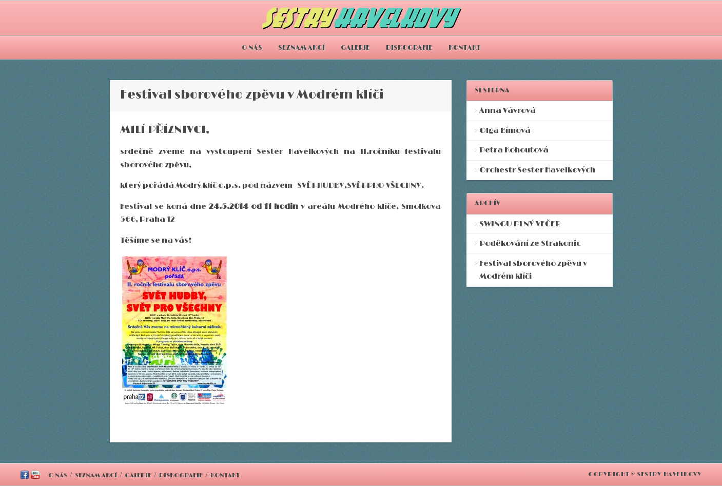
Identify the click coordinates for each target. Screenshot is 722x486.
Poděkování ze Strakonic (530, 243)
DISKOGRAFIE (409, 48)
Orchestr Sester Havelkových (537, 170)
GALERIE (355, 48)
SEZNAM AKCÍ (301, 48)
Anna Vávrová (507, 110)
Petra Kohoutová (514, 150)
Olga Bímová (505, 130)
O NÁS (252, 48)
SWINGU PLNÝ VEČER (519, 224)
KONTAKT (464, 48)
